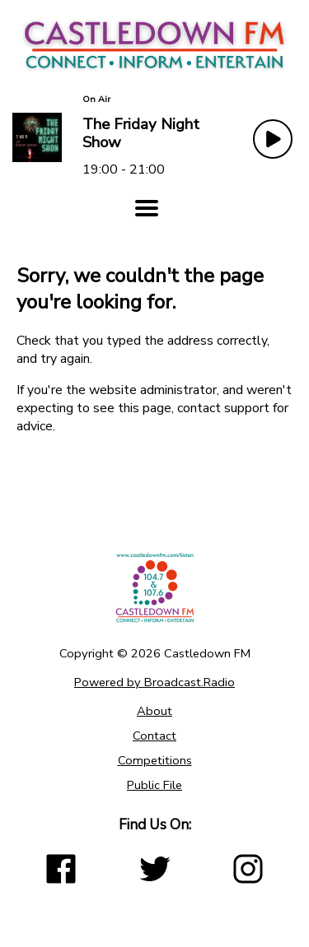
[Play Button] (273, 139)
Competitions (155, 760)
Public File (154, 785)
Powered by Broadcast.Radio (154, 682)
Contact (154, 735)
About (154, 711)
